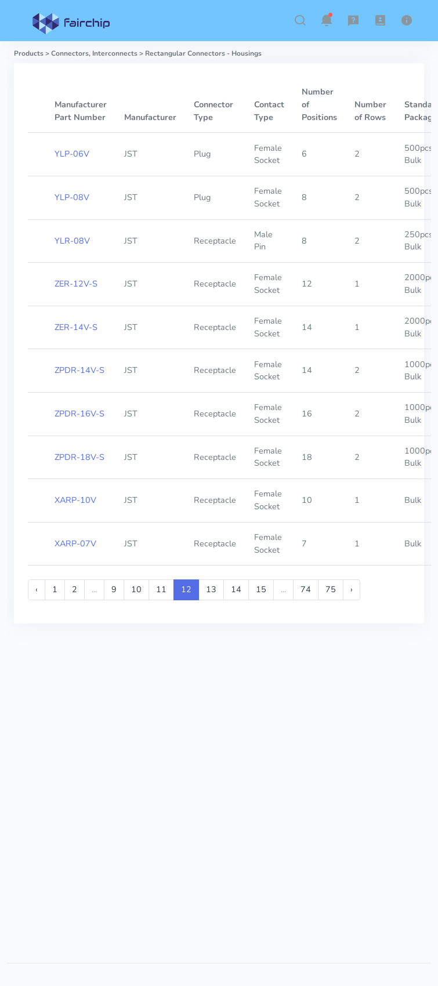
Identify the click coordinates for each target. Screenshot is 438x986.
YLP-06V (72, 154)
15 (261, 589)
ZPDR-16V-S (79, 413)
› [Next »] (351, 589)
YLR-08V (72, 240)
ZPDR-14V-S (79, 370)
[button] (300, 20)
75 (330, 589)
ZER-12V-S (76, 283)
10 (136, 589)
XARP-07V (75, 543)
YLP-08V (72, 197)
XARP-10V (75, 500)
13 (211, 589)
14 (236, 589)
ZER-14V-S (76, 327)
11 (161, 589)
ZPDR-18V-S (79, 457)
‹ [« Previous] (36, 589)
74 (306, 589)
